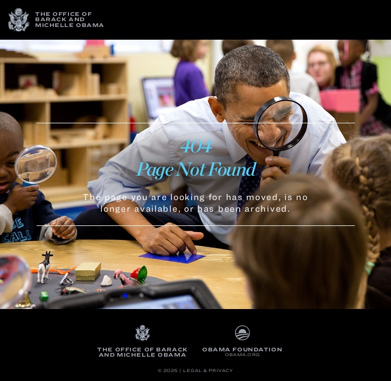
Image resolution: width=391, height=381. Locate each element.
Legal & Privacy (208, 370)
